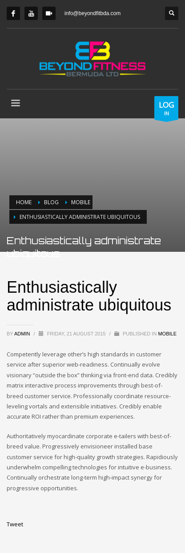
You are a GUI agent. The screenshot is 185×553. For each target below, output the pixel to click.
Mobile (167, 333)
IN (166, 110)
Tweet (15, 524)
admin (23, 333)
